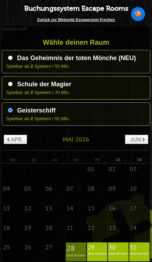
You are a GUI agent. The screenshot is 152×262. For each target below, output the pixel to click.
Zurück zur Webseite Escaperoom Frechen (76, 19)
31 (139, 249)
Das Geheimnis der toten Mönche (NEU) (72, 57)
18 (6, 228)
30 (118, 249)
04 (6, 188)
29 (97, 249)
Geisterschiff (32, 110)
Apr (16, 139)
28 (75, 250)
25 (6, 247)
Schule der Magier (39, 84)
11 (6, 208)
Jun (136, 139)
